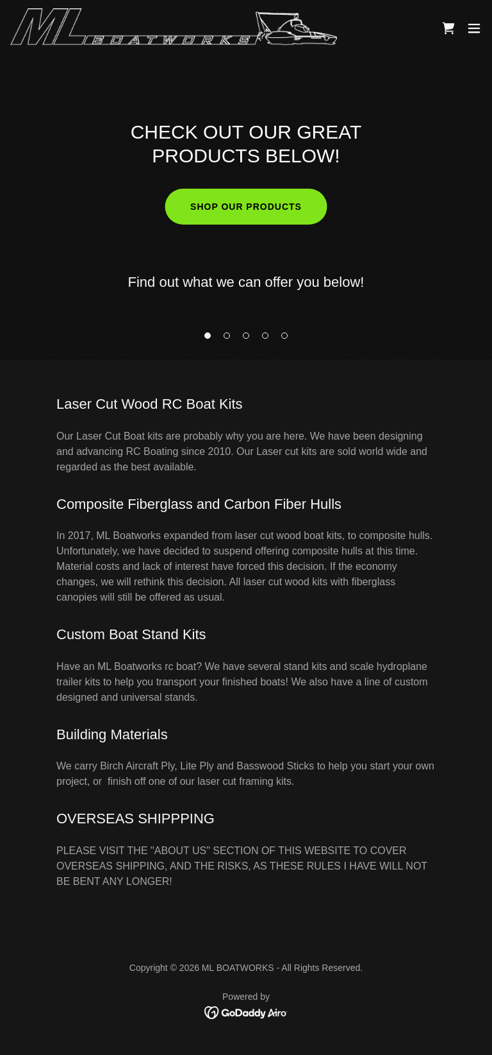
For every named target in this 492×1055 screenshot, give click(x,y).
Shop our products (246, 207)
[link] (173, 28)
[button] (207, 335)
